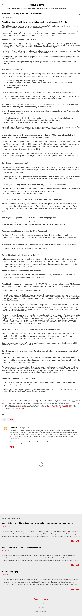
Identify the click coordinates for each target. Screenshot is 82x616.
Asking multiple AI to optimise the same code (21, 547)
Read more (75, 541)
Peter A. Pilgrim (7, 400)
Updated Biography (10, 571)
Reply (12, 447)
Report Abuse (41, 611)
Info (4, 419)
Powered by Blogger (41, 599)
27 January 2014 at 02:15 (25, 428)
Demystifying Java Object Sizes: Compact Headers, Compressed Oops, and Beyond (37, 523)
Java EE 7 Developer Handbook (13, 402)
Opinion (10, 419)
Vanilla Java (37, 5)
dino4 (45, 603)
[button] (79, 14)
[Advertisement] (41, 496)
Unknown (13, 428)
